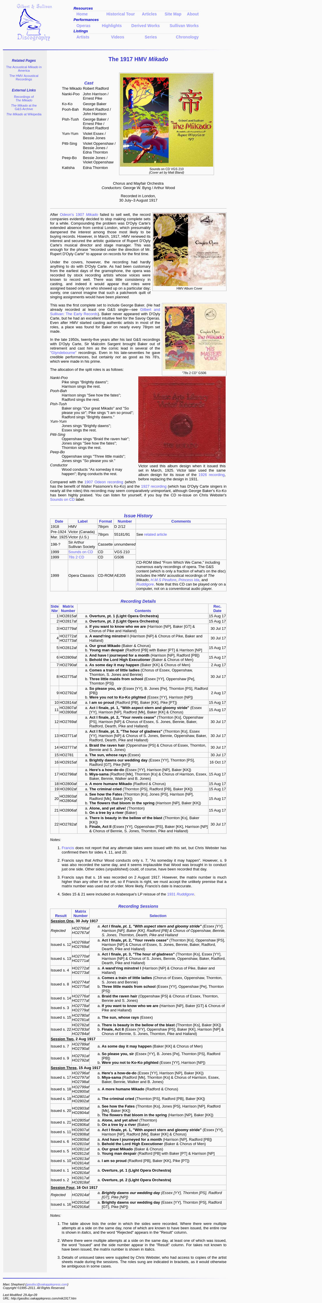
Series (148, 37)
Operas (83, 25)
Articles (149, 14)
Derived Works (145, 25)
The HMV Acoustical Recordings (23, 77)
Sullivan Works (184, 25)
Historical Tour (120, 14)
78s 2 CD (76, 557)
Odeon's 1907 (79, 214)
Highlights (112, 25)
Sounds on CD (62, 499)
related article (155, 534)
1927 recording (154, 486)
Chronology (187, 37)
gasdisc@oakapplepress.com (46, 1284)
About (193, 14)
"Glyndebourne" (63, 352)
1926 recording (212, 474)
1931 (180, 894)
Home (82, 14)
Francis (68, 848)
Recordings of (24, 98)
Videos (117, 37)
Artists (82, 37)
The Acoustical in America (24, 68)
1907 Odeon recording (103, 482)
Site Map (173, 14)
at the (24, 107)
